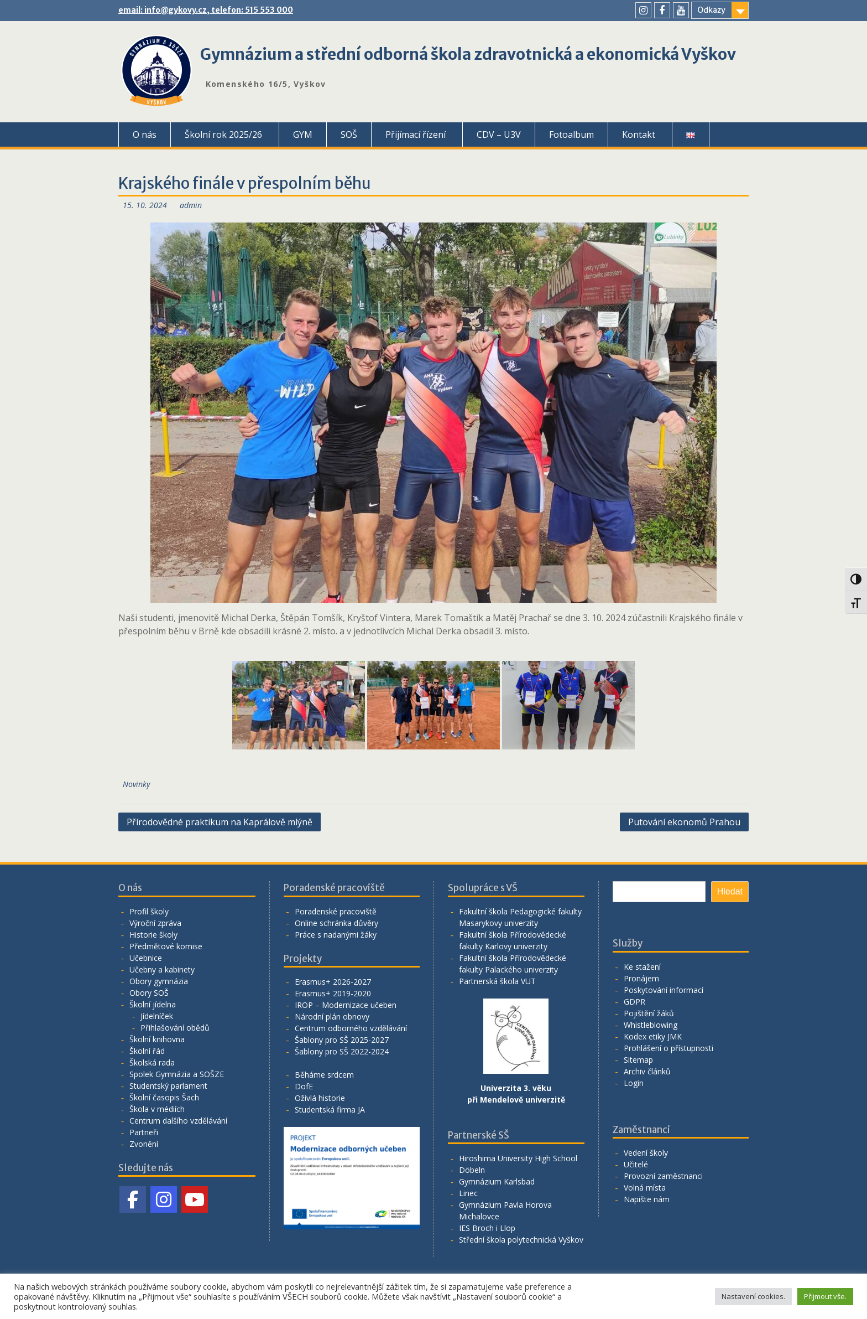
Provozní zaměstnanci (663, 1176)
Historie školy (153, 934)
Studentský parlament (168, 1085)
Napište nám (647, 1199)
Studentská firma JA (330, 1109)
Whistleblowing (650, 1025)
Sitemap (638, 1059)
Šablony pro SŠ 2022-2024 (342, 1051)
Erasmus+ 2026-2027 (333, 981)
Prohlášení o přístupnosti (668, 1048)
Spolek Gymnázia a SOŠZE (176, 1074)
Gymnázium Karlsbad (497, 1181)
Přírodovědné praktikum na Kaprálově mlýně (219, 822)
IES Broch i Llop (487, 1228)
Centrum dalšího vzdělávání (178, 1120)
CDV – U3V (499, 134)
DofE (304, 1086)
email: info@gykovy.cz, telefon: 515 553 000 (205, 10)
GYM (302, 134)
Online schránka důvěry (336, 923)
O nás (144, 134)
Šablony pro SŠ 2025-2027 (342, 1039)
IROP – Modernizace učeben (345, 1005)
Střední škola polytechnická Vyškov (521, 1239)
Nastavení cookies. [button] (753, 1296)
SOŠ (349, 134)
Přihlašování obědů (175, 1027)
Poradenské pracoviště (336, 911)
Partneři (143, 1132)
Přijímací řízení (415, 134)
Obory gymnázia (158, 981)
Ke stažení (642, 966)
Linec (468, 1193)
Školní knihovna (157, 1039)
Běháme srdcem (324, 1074)
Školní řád (147, 1051)
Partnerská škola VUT (497, 981)
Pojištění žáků (649, 1013)
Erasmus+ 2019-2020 (333, 993)
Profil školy (149, 911)
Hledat (730, 891)
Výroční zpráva (155, 923)
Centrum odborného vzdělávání (351, 1028)
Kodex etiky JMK (653, 1036)
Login (634, 1083)
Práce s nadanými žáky (336, 934)
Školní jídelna (152, 1004)
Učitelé (636, 1164)
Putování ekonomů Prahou (684, 822)
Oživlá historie (320, 1098)
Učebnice (145, 958)
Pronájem (641, 978)
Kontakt (638, 134)
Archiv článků (647, 1071)
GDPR (634, 1001)
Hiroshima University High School (518, 1158)
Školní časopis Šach (164, 1097)
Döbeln (472, 1170)
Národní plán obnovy (332, 1016)
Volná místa (645, 1187)
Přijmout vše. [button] (825, 1296)
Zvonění (143, 1144)
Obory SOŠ (149, 992)
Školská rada (152, 1062)
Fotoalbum (571, 134)
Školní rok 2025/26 (223, 134)
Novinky (136, 784)
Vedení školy (646, 1152)
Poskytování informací (663, 990)
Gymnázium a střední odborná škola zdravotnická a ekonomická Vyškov (468, 54)
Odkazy (711, 10)
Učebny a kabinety (162, 969)
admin (191, 205)
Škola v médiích (157, 1109)
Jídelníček (156, 1016)
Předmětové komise (165, 946)
